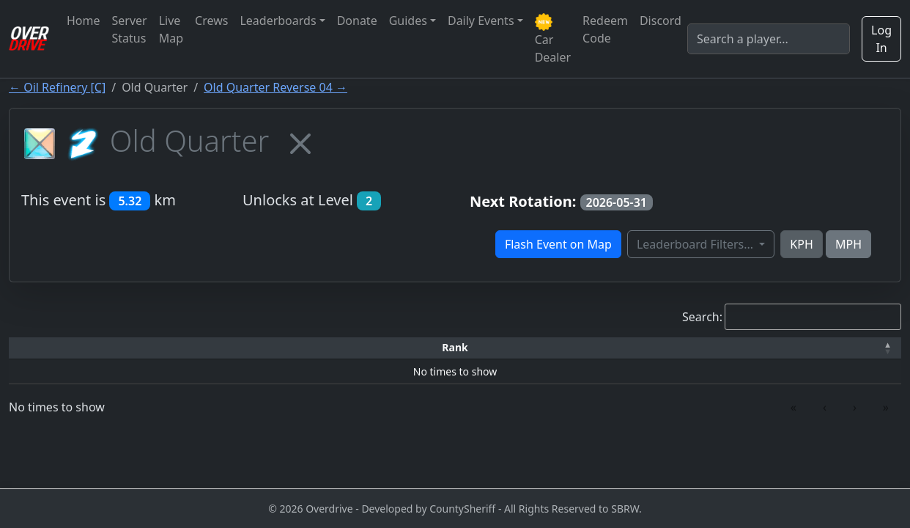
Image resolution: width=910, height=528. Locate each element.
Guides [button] (408, 20)
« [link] (793, 407)
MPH (848, 244)
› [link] (855, 407)
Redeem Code (605, 29)
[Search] (768, 38)
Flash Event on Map (558, 244)
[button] (58, 348)
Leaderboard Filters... (696, 244)
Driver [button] (163, 347)
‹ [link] (824, 407)
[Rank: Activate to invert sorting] (58, 348)
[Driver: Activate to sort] (163, 348)
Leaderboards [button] (278, 20)
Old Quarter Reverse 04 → (275, 87)
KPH (801, 244)
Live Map (171, 29)
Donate (357, 20)
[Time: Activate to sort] (266, 348)
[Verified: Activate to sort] (837, 348)
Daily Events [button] (481, 20)
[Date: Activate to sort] (725, 348)
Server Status (129, 29)
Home (83, 20)
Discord (660, 20)
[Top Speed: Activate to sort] (472, 348)
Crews (211, 20)
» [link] (886, 407)
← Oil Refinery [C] (57, 87)
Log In (881, 39)
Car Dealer (553, 39)
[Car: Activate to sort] (355, 348)
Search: (702, 317)
